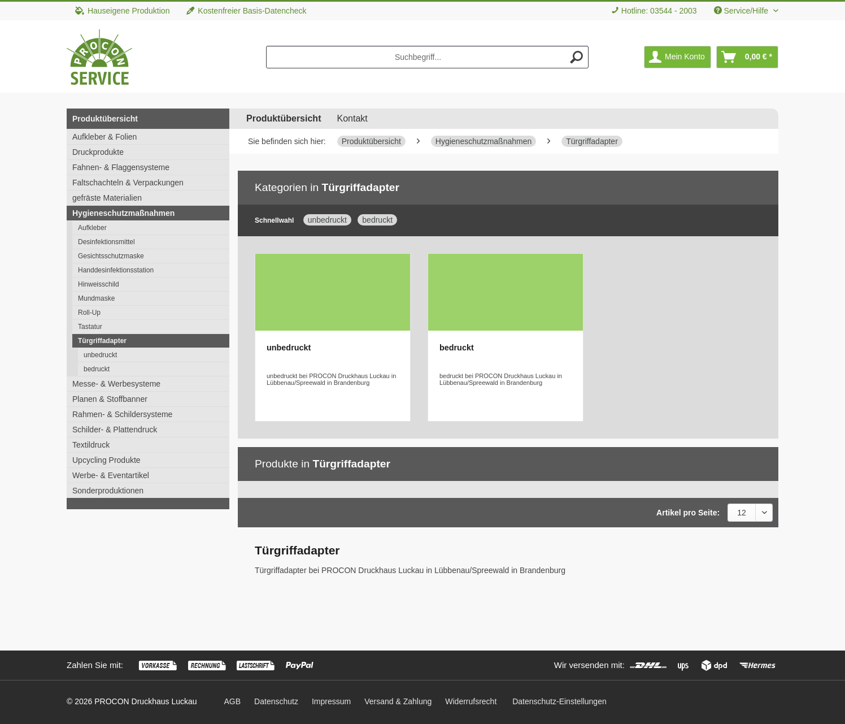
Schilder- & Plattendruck (114, 429)
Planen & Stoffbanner (109, 399)
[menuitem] (654, 11)
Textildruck (91, 444)
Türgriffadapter (102, 341)
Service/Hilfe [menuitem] (742, 10)
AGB (232, 701)
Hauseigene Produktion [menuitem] (122, 10)
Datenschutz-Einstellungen (559, 701)
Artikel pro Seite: (688, 512)
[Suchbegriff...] (427, 57)
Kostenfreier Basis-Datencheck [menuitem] (246, 10)
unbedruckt (100, 355)
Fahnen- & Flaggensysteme (120, 167)
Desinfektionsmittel (106, 242)
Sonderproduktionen (107, 490)
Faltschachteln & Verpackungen (128, 182)
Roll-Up (89, 313)
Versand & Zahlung (398, 701)
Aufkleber (92, 228)
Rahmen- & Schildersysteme (122, 414)
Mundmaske (96, 298)
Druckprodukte (98, 152)
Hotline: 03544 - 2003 (659, 10)
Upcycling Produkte (106, 460)
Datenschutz (276, 701)
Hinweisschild (98, 284)
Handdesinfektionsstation (116, 270)
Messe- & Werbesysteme (116, 383)
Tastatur (90, 327)
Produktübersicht (105, 118)
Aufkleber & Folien (104, 136)
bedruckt (97, 369)
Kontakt (352, 118)
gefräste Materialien (107, 197)
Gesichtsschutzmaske (111, 256)
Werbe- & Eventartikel (110, 475)
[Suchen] (576, 57)
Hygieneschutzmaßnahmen (123, 213)
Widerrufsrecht (470, 701)
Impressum (331, 701)
